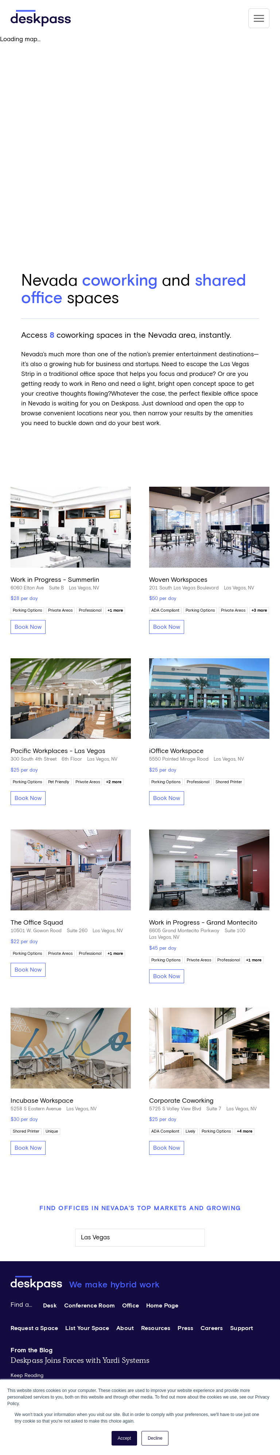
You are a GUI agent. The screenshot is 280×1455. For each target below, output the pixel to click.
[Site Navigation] (258, 18)
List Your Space (87, 1328)
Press (185, 1328)
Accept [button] (124, 1438)
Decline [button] (155, 1438)
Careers (212, 1328)
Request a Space (34, 1328)
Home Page (162, 1306)
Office (130, 1306)
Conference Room (89, 1306)
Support (241, 1328)
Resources (155, 1328)
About (125, 1328)
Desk (50, 1306)
